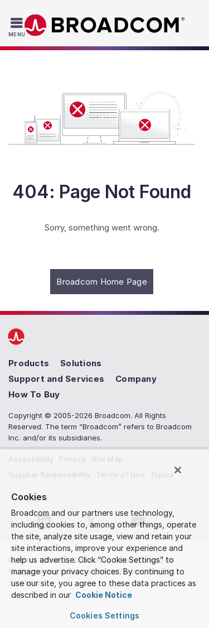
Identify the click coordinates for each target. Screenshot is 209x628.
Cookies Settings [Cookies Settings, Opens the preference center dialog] (104, 615)
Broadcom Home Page (101, 281)
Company (136, 378)
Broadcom (104, 25)
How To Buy (34, 394)
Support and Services (56, 378)
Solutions (80, 363)
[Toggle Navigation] (18, 27)
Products (28, 363)
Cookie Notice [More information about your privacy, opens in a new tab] (103, 595)
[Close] (178, 470)
